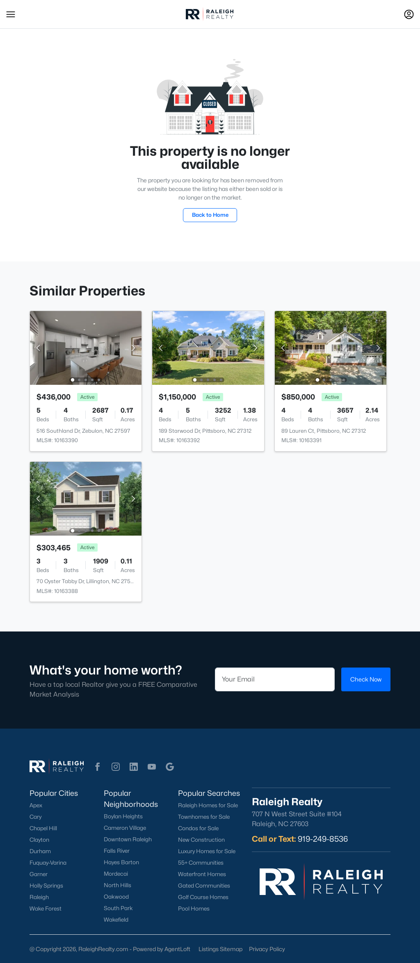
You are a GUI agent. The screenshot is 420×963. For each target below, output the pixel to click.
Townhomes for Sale (204, 816)
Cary (35, 816)
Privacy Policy (267, 948)
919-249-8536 (323, 839)
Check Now (365, 679)
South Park (118, 908)
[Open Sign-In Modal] (409, 14)
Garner (39, 874)
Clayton (39, 839)
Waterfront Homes (202, 874)
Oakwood (116, 896)
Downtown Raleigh (128, 839)
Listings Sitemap (220, 948)
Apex (36, 805)
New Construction (201, 839)
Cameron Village (125, 827)
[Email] (275, 679)
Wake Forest (46, 908)
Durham (40, 851)
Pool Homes (194, 908)
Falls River (117, 850)
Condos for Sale (198, 828)
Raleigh (39, 897)
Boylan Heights (123, 816)
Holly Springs (46, 885)
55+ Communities (201, 862)
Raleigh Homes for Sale (208, 805)
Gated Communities (204, 885)
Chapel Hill (43, 828)
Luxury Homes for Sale (206, 851)
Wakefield (116, 919)
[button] (10, 14)
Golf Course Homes (203, 897)
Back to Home (210, 214)
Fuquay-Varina (48, 862)
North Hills (117, 885)
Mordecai (116, 873)
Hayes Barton (121, 862)
